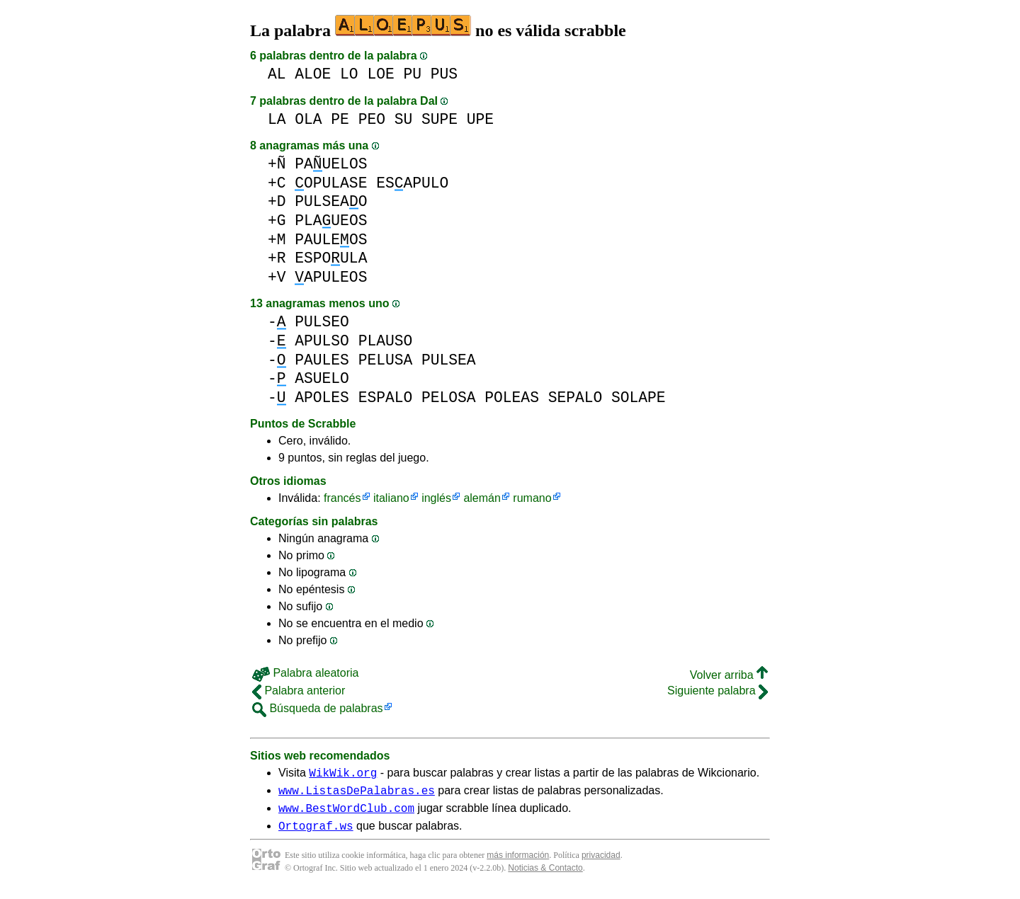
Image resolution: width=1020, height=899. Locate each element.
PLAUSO (385, 341)
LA (277, 119)
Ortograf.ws (315, 834)
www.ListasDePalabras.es (356, 794)
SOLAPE (638, 397)
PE (340, 119)
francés (342, 498)
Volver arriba (729, 675)
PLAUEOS (331, 220)
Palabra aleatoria (305, 673)
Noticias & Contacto (545, 876)
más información (518, 864)
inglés (436, 498)
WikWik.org (343, 774)
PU (412, 74)
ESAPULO (412, 183)
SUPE (439, 119)
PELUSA (385, 360)
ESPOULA (331, 258)
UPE (480, 119)
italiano (391, 498)
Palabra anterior (298, 691)
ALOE (313, 74)
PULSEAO (331, 201)
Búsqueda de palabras (317, 708)
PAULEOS (331, 239)
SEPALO (575, 397)
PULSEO (322, 321)
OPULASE (331, 183)
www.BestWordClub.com (346, 814)
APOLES (322, 397)
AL (277, 74)
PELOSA (448, 397)
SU (404, 119)
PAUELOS (331, 164)
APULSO (322, 341)
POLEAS (511, 397)
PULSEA (448, 360)
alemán (481, 498)
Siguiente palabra (717, 691)
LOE (380, 74)
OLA (308, 119)
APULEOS (331, 277)
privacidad (601, 864)
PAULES (322, 360)
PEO (371, 119)
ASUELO (322, 378)
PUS (444, 74)
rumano (532, 498)
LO (349, 74)
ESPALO (385, 397)
